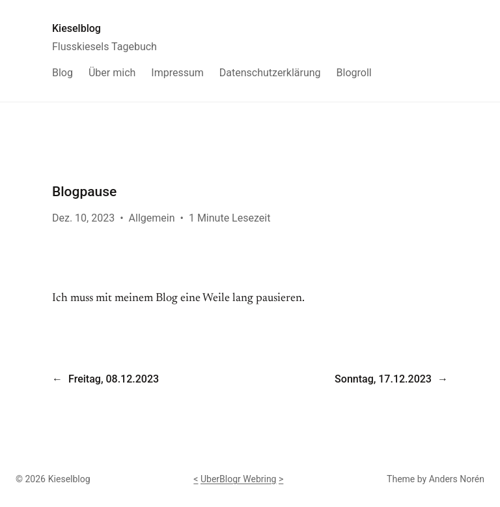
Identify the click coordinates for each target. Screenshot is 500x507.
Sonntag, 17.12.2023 (383, 379)
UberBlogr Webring (239, 479)
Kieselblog (76, 28)
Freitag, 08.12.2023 (113, 379)
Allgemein (152, 218)
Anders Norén (456, 479)
